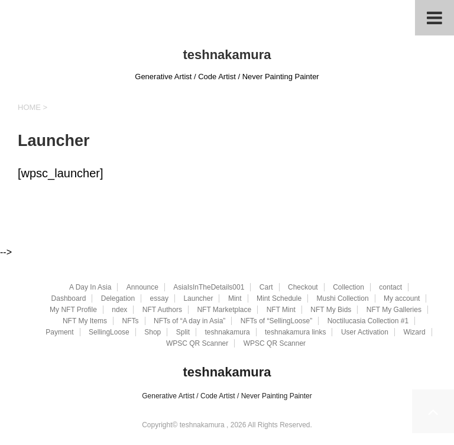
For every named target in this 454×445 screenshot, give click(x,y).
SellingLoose (109, 332)
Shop (152, 332)
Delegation (118, 298)
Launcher (198, 298)
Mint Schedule (279, 298)
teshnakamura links (295, 332)
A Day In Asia (90, 287)
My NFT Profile (73, 310)
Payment (59, 332)
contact (390, 287)
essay (159, 298)
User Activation (364, 332)
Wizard (414, 332)
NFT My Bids (330, 310)
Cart (266, 287)
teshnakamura (227, 54)
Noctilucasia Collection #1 (367, 321)
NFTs (130, 321)
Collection (348, 287)
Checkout (303, 287)
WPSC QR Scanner (197, 343)
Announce (142, 287)
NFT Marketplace (224, 310)
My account (402, 298)
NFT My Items (85, 321)
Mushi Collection (343, 298)
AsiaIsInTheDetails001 (208, 287)
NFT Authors (162, 310)
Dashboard (68, 298)
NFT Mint (281, 310)
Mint (235, 298)
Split (183, 332)
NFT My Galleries (394, 310)
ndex (119, 310)
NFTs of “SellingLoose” (276, 321)
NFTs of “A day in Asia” (189, 321)
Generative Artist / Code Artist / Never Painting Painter (227, 396)
